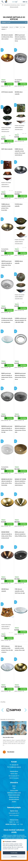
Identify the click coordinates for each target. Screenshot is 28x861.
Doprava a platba (14, 790)
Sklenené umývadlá (14, 7)
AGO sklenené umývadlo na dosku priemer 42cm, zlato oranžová (7, 37)
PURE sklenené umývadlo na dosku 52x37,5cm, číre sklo (20, 591)
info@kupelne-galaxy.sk (15, 767)
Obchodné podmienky (14, 799)
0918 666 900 (15, 764)
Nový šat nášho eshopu (8, 737)
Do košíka (10, 84)
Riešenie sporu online (14, 797)
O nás (14, 788)
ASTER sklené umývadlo (7, 92)
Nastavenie (14, 856)
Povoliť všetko (14, 852)
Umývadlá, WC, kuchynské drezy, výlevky (12, 5)
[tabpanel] (14, 738)
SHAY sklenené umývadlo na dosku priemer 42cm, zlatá (19, 648)
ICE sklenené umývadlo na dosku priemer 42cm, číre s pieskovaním (7, 320)
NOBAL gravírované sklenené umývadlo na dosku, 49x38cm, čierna (20, 534)
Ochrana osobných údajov (14, 795)
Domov (14, 786)
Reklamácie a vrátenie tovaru (14, 792)
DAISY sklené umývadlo (6, 149)
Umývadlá (23, 5)
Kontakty (14, 801)
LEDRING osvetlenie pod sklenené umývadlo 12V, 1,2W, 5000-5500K (20, 320)
